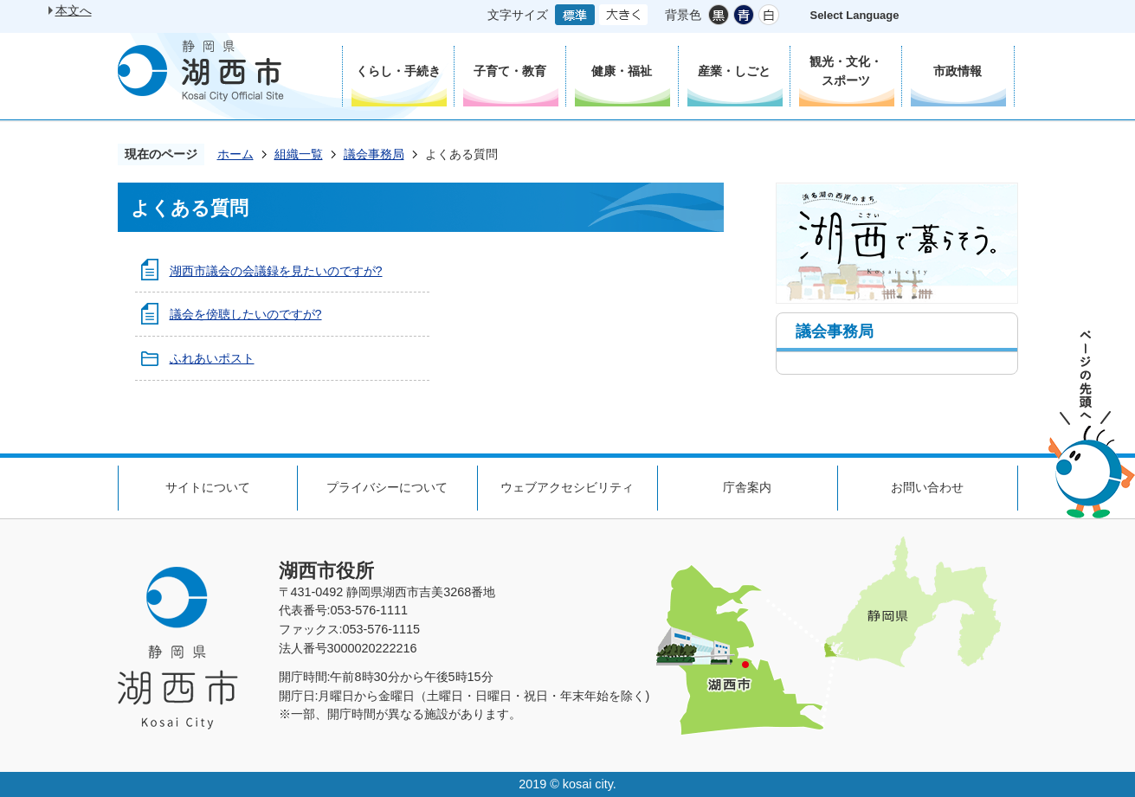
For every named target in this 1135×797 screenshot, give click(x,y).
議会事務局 (374, 154)
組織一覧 (298, 154)
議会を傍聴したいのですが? (246, 314)
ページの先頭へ (1091, 424)
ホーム (235, 154)
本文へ (73, 10)
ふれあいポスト (212, 358)
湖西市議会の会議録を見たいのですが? (276, 271)
